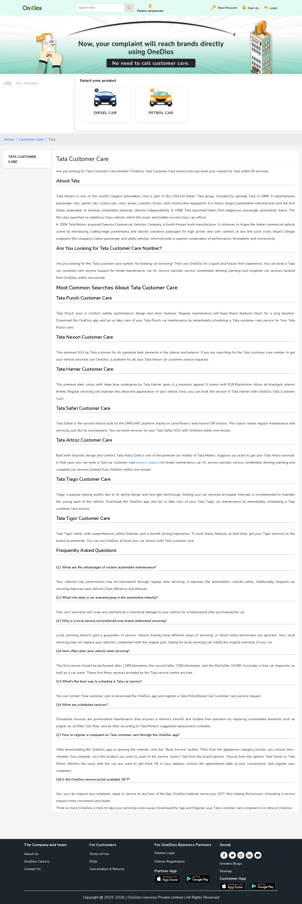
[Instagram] (241, 855)
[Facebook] (224, 855)
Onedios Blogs (231, 864)
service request (147, 462)
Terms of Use (99, 854)
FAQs (93, 861)
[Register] (253, 8)
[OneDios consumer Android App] (262, 885)
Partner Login (165, 853)
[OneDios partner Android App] (197, 878)
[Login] (273, 8)
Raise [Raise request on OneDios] (223, 8)
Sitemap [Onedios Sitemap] (226, 871)
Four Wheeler (21, 83)
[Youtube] (258, 855)
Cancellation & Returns (106, 869)
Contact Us (32, 869)
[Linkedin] (249, 855)
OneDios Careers (36, 861)
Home (9, 139)
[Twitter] (232, 855)
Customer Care (31, 139)
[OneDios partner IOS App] (169, 878)
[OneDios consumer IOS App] (234, 885)
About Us (31, 854)
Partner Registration (170, 861)
